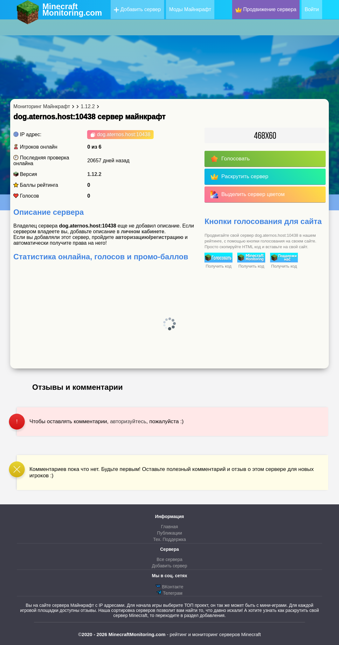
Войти (312, 9)
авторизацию (132, 237)
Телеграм (169, 593)
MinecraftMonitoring (72, 9)
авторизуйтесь (128, 421)
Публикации (169, 533)
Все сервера (169, 559)
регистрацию (166, 237)
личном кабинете (142, 231)
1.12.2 (94, 174)
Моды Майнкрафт (190, 9)
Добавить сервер (137, 9)
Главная (169, 526)
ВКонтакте (169, 586)
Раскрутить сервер (239, 176)
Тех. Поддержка (169, 539)
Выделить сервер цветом (248, 194)
